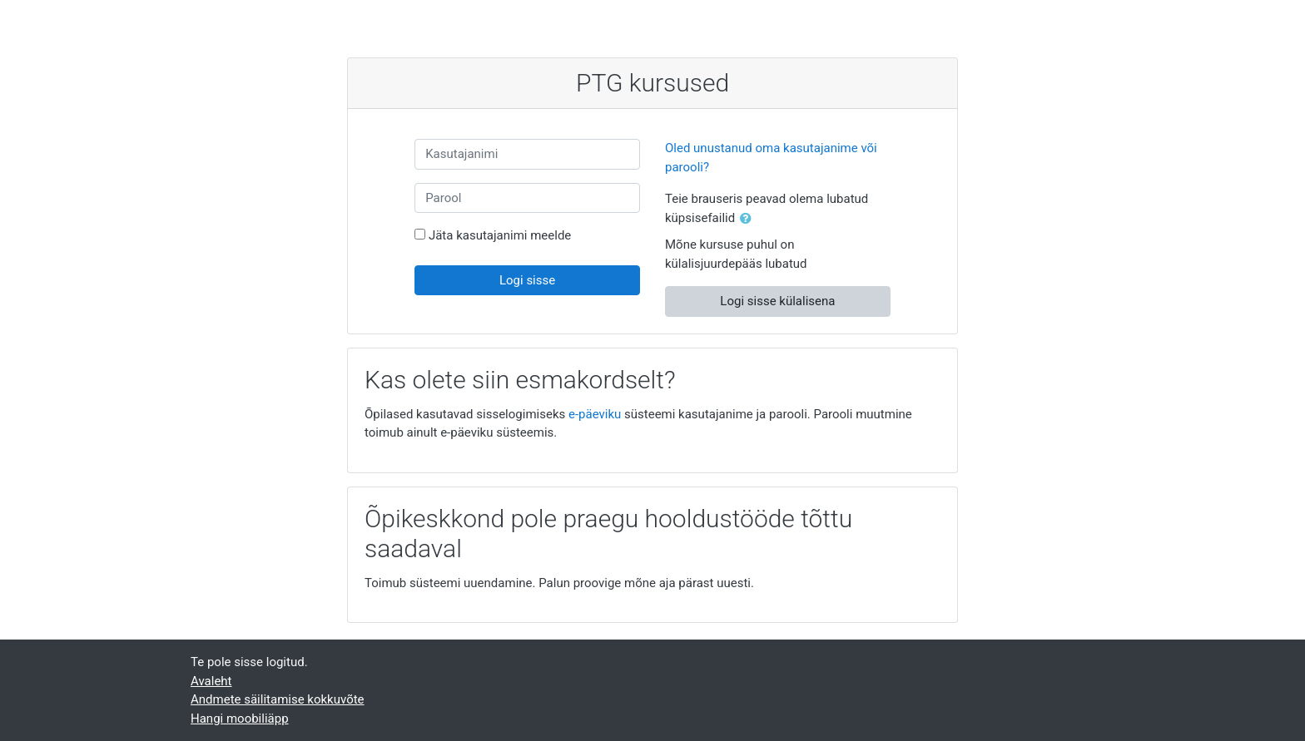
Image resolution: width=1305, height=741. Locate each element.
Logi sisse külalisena (777, 301)
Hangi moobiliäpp (240, 718)
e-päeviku (594, 414)
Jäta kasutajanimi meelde (500, 235)
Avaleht (211, 681)
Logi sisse (527, 280)
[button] (749, 219)
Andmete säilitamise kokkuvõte (278, 699)
